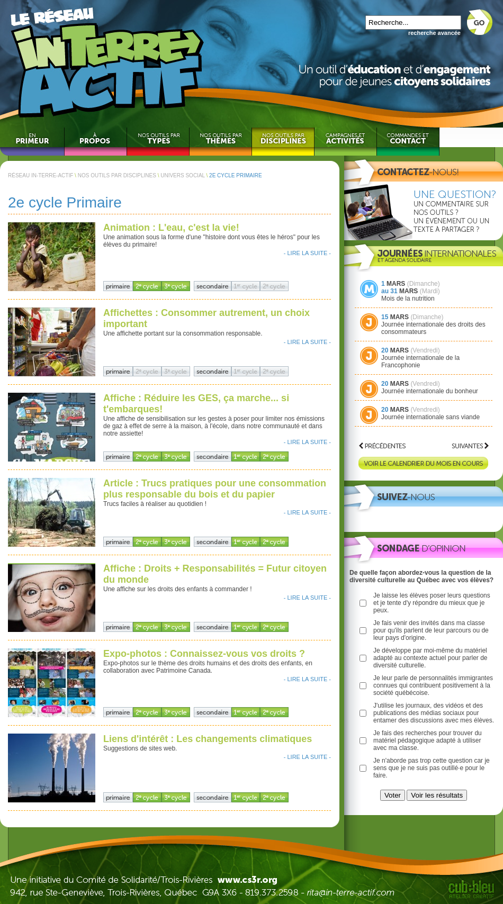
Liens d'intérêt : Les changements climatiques (207, 739)
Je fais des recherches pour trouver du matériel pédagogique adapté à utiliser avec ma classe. (427, 740)
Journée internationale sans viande (430, 417)
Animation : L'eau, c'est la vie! (171, 227)
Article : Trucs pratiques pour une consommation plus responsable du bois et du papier (214, 489)
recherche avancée (434, 33)
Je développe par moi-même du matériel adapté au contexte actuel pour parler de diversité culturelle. (430, 658)
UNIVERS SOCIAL (182, 175)
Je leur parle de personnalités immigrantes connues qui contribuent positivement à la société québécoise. (433, 685)
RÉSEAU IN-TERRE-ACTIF (40, 175)
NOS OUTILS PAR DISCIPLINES (117, 175)
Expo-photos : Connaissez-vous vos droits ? (204, 653)
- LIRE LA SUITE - (307, 253)
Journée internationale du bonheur (429, 391)
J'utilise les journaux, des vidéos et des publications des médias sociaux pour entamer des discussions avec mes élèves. (433, 713)
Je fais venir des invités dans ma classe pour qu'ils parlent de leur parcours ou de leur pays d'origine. (431, 630)
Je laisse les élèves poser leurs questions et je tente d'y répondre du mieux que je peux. (431, 603)
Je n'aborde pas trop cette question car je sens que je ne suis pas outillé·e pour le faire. (431, 768)
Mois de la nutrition (408, 298)
